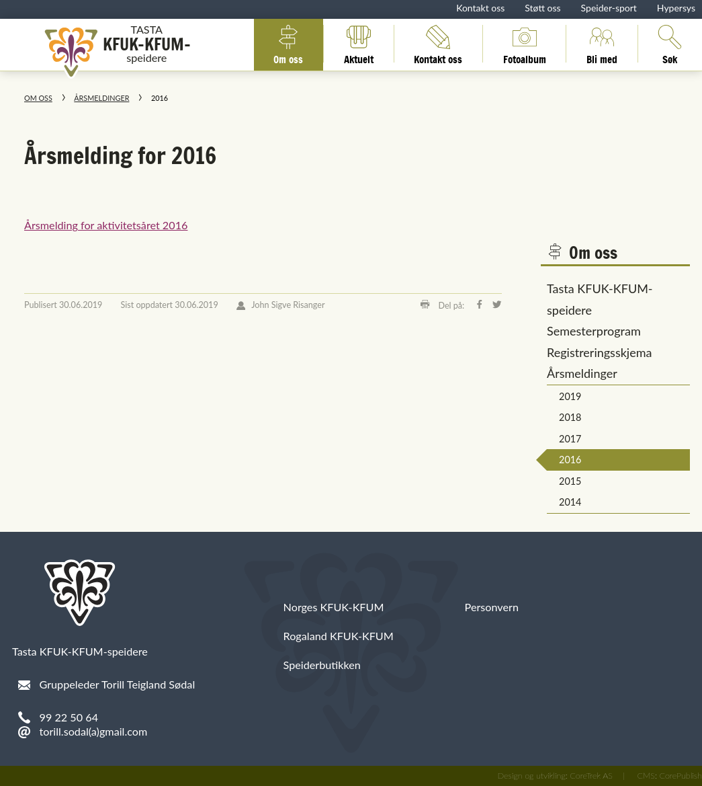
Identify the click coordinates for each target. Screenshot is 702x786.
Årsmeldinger (101, 97)
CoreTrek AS (591, 776)
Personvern (492, 606)
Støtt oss (542, 7)
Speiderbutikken (322, 664)
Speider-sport (609, 7)
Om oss (288, 44)
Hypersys (676, 7)
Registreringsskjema (599, 352)
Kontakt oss (480, 7)
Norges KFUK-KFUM (333, 606)
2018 (570, 417)
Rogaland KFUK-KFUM (338, 635)
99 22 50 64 (69, 717)
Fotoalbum (524, 44)
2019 (570, 396)
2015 (570, 481)
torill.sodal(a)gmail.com (94, 731)
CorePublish (680, 776)
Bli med (601, 44)
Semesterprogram (594, 330)
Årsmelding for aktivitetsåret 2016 (105, 225)
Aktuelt (359, 44)
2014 (570, 502)
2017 (570, 438)
